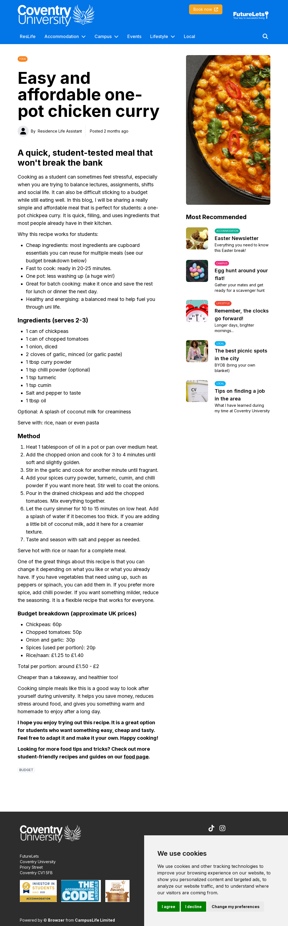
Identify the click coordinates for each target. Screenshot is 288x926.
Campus (103, 36)
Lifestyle (159, 36)
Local (189, 36)
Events (134, 36)
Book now (205, 9)
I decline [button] (193, 906)
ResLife (28, 36)
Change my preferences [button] (236, 906)
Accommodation (61, 36)
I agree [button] (168, 906)
